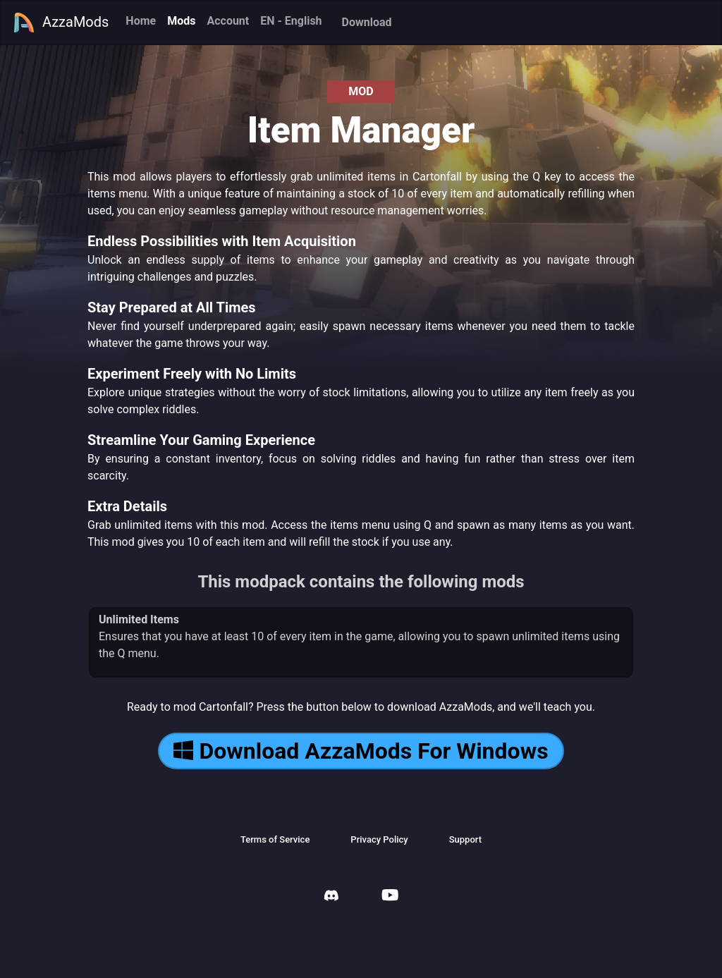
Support (465, 839)
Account (228, 20)
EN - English (291, 20)
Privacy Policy (379, 839)
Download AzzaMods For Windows (360, 751)
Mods (181, 20)
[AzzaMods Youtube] (389, 896)
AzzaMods (61, 22)
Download (367, 22)
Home (141, 20)
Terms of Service (275, 839)
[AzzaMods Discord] (331, 897)
